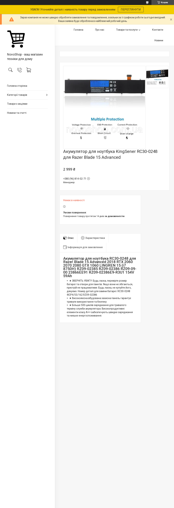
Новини (158, 40)
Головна (78, 29)
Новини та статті (16, 112)
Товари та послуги (127, 29)
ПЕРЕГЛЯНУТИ (131, 9)
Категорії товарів (17, 94)
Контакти (157, 29)
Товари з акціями (17, 103)
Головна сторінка (17, 85)
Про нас (99, 29)
